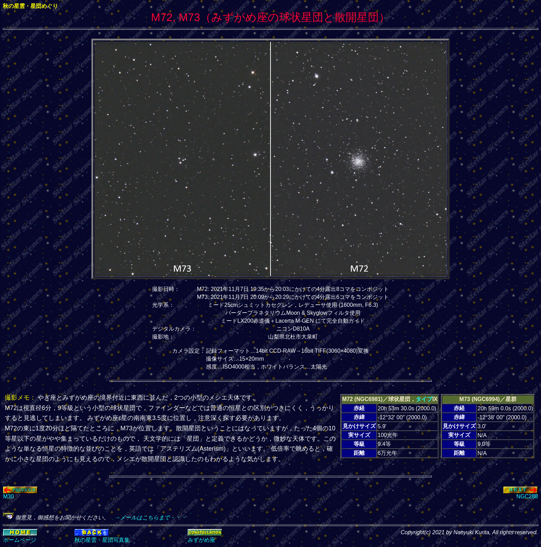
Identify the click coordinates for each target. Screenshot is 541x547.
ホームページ (19, 540)
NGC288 (520, 494)
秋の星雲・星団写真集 (102, 540)
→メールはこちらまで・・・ (147, 517)
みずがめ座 (201, 540)
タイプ (424, 399)
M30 (20, 494)
